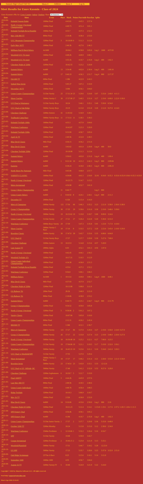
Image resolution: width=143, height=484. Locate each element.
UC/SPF (14, 450)
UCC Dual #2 (16, 238)
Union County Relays (19, 195)
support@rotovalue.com (17, 476)
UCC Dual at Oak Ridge (20, 108)
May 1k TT (15, 397)
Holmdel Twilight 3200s (20, 132)
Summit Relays (17, 69)
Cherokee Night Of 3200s (21, 407)
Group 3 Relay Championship (22, 190)
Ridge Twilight (16, 393)
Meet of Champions (18, 204)
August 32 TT (16, 465)
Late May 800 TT (17, 383)
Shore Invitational (18, 359)
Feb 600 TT (15, 79)
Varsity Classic (16, 315)
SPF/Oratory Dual (18, 412)
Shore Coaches (16, 98)
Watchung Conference (19, 127)
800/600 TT (15, 325)
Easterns (14, 166)
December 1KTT (17, 89)
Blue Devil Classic (18, 142)
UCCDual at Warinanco (20, 103)
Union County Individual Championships (20, 262)
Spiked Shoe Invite (18, 84)
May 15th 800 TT (17, 36)
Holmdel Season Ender (20, 21)
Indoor (34, 15)
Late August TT (17, 248)
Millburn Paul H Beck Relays (22, 50)
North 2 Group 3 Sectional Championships (21, 26)
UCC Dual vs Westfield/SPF (22, 354)
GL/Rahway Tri (17, 291)
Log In (81, 4)
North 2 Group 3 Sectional (21, 180)
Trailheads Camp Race (19, 118)
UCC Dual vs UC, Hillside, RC (23, 368)
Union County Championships (22, 94)
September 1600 (17, 460)
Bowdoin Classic (17, 233)
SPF (12, 436)
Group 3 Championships (20, 209)
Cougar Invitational (18, 441)
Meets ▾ (45, 4)
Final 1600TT (16, 378)
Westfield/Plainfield (18, 446)
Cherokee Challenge (19, 113)
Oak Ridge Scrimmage (19, 455)
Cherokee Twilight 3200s (20, 151)
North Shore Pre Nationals (21, 171)
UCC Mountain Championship (22, 41)
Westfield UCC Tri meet (20, 55)
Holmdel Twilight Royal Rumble (23, 31)
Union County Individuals (21, 388)
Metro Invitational (18, 185)
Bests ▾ (69, 4)
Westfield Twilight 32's (20, 258)
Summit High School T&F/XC (18, 4)
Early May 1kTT (17, 45)
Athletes (57, 4)
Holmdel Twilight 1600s (20, 123)
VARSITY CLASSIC (19, 176)
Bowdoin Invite (17, 364)
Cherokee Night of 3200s (20, 65)
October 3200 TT (17, 426)
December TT (16, 200)
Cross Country (26, 15)
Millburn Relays (17, 277)
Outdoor (41, 15)
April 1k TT (15, 137)
